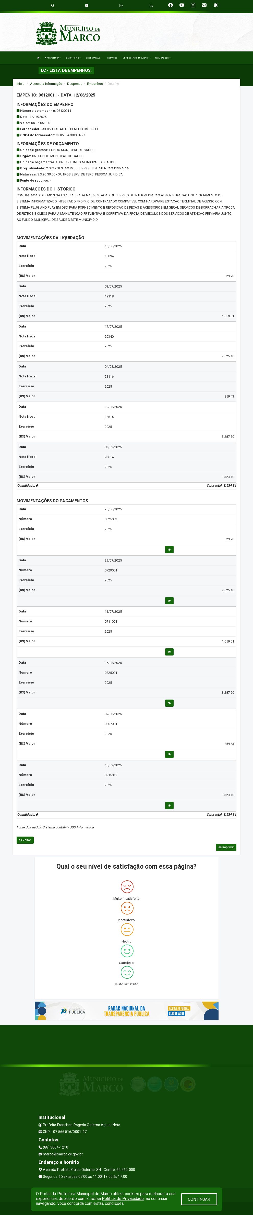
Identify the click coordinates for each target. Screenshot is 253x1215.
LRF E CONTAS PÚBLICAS (136, 58)
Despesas (74, 84)
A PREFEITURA (53, 58)
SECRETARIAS (94, 58)
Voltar (25, 840)
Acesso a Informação (46, 84)
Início (21, 84)
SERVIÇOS (112, 58)
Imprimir (226, 847)
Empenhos (95, 84)
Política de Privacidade (123, 1198)
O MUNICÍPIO (73, 58)
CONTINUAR (199, 1199)
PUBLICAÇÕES (163, 58)
